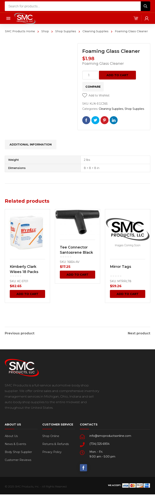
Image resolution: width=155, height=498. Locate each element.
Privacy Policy (52, 451)
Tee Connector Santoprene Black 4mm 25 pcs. (76, 252)
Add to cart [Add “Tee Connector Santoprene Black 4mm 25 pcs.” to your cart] (77, 274)
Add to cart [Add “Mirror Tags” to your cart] (128, 294)
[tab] (30, 144)
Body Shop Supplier (18, 451)
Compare (93, 86)
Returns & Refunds (55, 443)
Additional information (31, 144)
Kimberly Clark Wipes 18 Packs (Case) (24, 271)
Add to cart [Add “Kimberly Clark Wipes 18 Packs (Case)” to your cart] (27, 294)
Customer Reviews (18, 459)
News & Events (15, 443)
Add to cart (117, 75)
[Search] (145, 6)
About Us (11, 435)
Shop (45, 31)
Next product (139, 332)
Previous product (19, 332)
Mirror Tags (120, 266)
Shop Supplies (65, 31)
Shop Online (50, 435)
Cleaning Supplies (95, 31)
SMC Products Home (20, 31)
